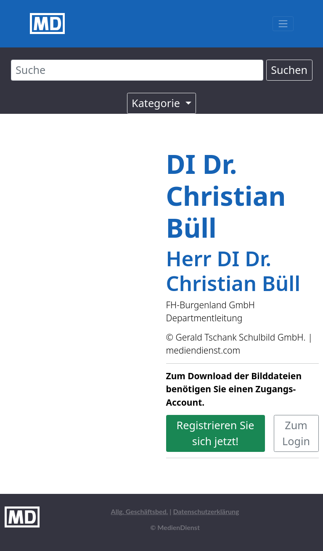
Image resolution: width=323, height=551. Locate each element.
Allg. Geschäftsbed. (139, 511)
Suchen (289, 70)
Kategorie (157, 103)
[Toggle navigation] (283, 23)
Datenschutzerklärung (206, 511)
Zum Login (296, 433)
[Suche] (137, 70)
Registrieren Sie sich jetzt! (215, 433)
